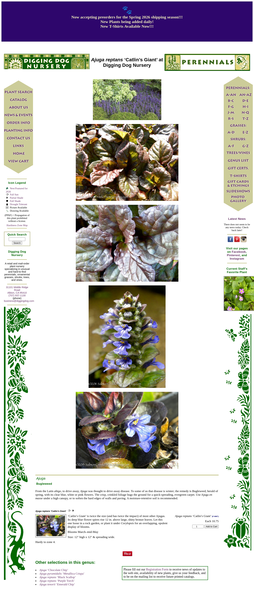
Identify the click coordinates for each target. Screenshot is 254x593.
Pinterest (233, 255)
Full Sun (14, 194)
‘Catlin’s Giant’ (50, 511)
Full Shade (15, 201)
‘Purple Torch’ (56, 580)
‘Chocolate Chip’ (53, 570)
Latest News (237, 218)
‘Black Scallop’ (57, 577)
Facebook (239, 251)
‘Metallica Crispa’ (61, 573)
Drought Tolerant (18, 204)
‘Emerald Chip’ (57, 584)
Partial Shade (16, 197)
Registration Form (157, 569)
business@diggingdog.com (19, 301)
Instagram (237, 258)
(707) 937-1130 (17, 295)
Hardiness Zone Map (17, 225)
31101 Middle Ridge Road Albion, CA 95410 (17, 290)
